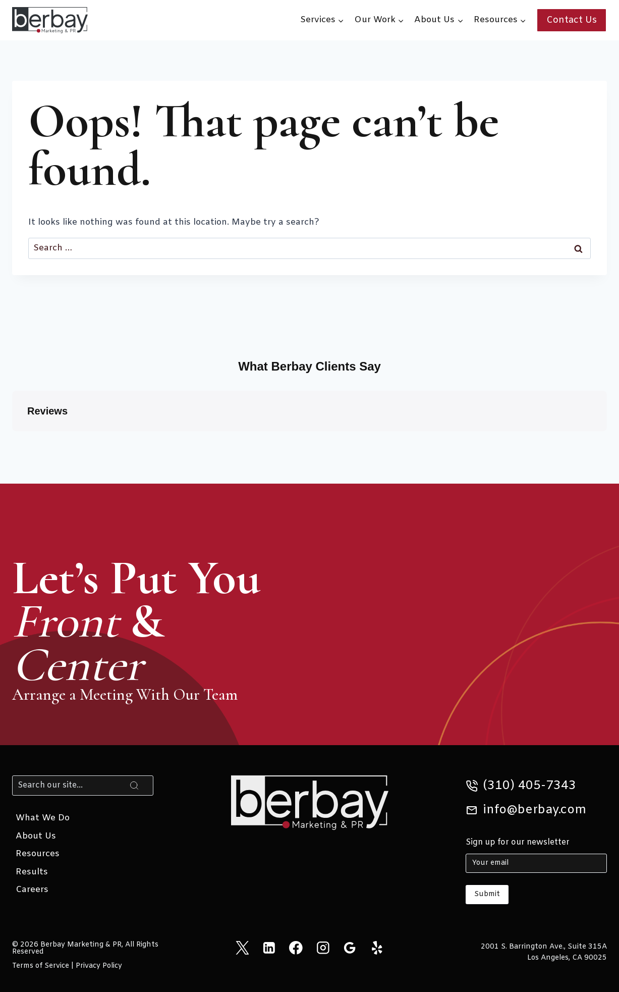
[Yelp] (376, 947)
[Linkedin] (269, 947)
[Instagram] (323, 947)
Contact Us (571, 20)
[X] (242, 947)
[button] (12, 441)
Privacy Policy (99, 966)
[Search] (82, 785)
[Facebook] (296, 947)
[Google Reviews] (349, 947)
